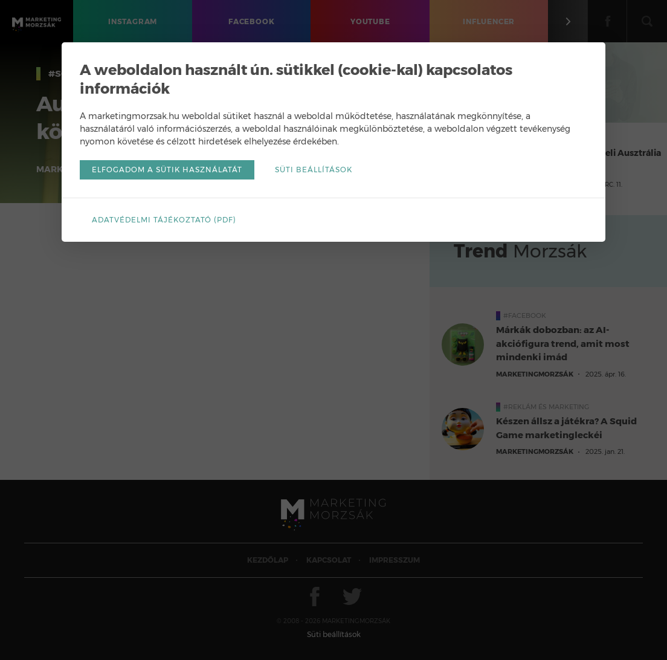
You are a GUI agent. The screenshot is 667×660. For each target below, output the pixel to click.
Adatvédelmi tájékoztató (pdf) (164, 219)
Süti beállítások (313, 169)
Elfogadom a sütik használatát (167, 169)
